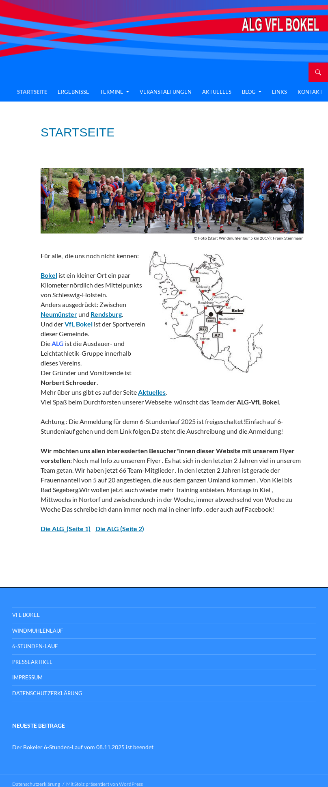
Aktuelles (216, 92)
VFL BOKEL (26, 615)
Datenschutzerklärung (47, 693)
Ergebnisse (73, 92)
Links (279, 92)
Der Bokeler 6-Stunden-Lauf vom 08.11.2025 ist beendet (82, 747)
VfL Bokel (79, 324)
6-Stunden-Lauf (35, 646)
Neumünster (59, 314)
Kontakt (310, 92)
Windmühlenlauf (37, 630)
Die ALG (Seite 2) (119, 528)
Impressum (27, 677)
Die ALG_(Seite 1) (66, 528)
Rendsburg (106, 314)
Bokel (49, 275)
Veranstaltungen (166, 92)
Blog (249, 92)
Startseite (32, 92)
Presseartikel (32, 662)
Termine (111, 92)
